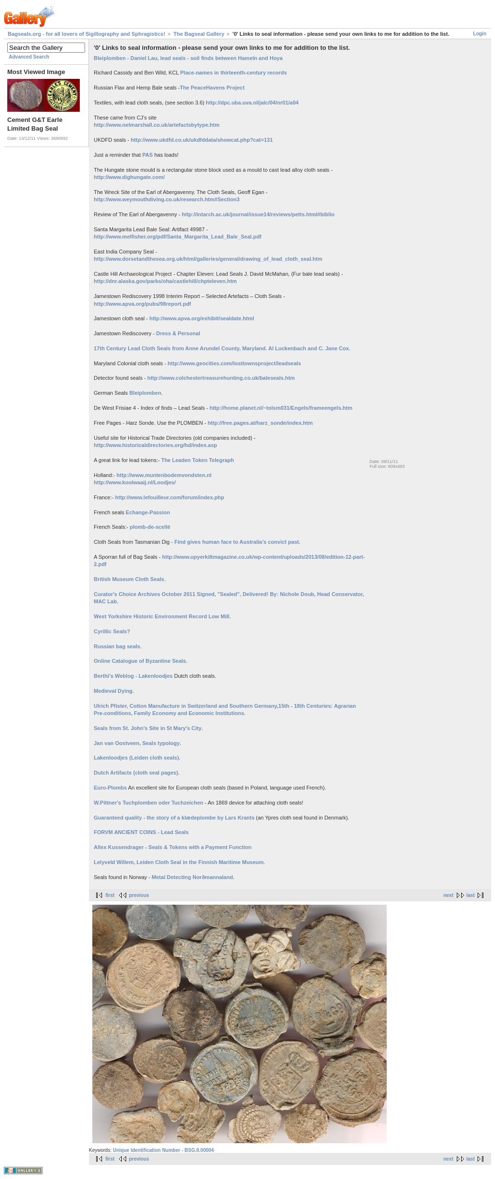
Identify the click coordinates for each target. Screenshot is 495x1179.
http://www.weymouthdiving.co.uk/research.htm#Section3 (167, 199)
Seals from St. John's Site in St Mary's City (148, 728)
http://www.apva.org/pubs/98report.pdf (142, 304)
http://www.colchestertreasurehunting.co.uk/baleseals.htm (221, 378)
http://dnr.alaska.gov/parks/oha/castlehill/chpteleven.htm (165, 281)
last (470, 895)
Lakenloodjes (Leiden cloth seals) (136, 758)
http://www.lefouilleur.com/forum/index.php (169, 497)
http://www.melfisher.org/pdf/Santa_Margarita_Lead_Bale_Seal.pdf (178, 236)
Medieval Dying (113, 691)
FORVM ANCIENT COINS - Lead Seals (141, 832)
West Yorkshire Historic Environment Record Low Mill (162, 616)
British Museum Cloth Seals (129, 579)
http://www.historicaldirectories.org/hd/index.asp (155, 445)
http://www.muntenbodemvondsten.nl (163, 475)
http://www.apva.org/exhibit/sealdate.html (201, 318)
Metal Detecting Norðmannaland (192, 877)
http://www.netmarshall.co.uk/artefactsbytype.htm (156, 125)
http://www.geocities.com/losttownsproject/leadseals (234, 363)
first (110, 895)
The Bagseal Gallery (199, 34)
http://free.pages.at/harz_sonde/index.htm (260, 423)
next (448, 895)
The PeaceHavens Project (212, 87)
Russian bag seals (117, 646)
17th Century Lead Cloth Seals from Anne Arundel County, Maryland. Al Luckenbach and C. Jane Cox (221, 348)
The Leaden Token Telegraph (197, 460)
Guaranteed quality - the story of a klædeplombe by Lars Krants (175, 818)
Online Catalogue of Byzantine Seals (140, 661)
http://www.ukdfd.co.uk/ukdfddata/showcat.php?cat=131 (202, 140)
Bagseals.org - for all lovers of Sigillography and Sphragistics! (86, 34)
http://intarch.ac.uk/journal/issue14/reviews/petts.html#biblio (258, 214)
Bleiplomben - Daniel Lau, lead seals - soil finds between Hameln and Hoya (188, 58)
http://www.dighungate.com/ (129, 177)
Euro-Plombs (110, 788)
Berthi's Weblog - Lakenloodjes (133, 676)
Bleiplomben (145, 393)
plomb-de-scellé (150, 527)
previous (139, 895)
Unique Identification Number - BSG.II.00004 (163, 1150)
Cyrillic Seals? (112, 631)
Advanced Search (29, 57)
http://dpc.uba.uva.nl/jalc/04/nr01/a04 (252, 102)
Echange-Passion (148, 512)
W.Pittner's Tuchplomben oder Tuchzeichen (149, 803)
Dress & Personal (178, 333)
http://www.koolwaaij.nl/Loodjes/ (135, 482)
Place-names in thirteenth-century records (233, 72)
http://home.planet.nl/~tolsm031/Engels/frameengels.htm (280, 408)
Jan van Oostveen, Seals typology (137, 743)
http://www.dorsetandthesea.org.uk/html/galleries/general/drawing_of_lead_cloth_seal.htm (208, 259)
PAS (147, 155)
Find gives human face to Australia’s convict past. (238, 542)
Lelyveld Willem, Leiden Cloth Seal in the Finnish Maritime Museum (178, 862)
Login (479, 33)
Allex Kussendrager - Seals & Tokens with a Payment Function (172, 847)
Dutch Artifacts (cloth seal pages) (136, 773)
